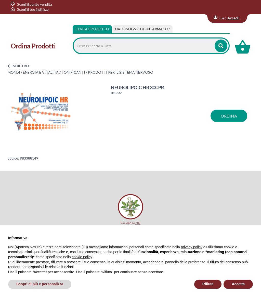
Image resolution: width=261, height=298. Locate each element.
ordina (229, 115)
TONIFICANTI (73, 72)
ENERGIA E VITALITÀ (41, 72)
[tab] (142, 29)
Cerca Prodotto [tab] (92, 29)
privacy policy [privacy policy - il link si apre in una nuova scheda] (191, 247)
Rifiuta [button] (208, 284)
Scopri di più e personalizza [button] (39, 284)
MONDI (14, 72)
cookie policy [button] (82, 257)
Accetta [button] (238, 284)
